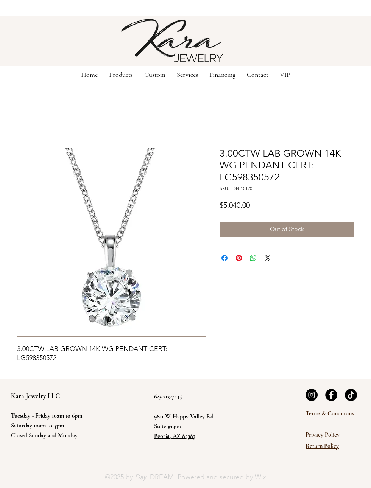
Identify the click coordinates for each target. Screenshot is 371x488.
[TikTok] (351, 395)
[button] (155, 74)
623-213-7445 (168, 396)
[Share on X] (267, 258)
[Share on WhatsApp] (253, 258)
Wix (260, 477)
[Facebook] (331, 395)
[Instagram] (312, 395)
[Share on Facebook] (224, 258)
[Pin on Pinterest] (238, 258)
